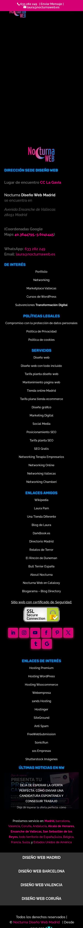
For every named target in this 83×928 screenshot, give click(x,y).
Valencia (14, 826)
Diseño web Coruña (41, 898)
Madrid (49, 821)
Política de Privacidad (41, 331)
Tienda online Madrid (41, 390)
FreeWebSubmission (41, 734)
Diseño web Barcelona (41, 871)
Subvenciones (41, 305)
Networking (41, 280)
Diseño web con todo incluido (41, 366)
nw (61, 767)
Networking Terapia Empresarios (41, 457)
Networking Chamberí (41, 482)
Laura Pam (41, 508)
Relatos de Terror (41, 550)
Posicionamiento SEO (41, 432)
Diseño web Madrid (41, 857)
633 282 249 (28, 4)
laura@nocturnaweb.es (35, 254)
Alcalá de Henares (61, 826)
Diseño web (41, 357)
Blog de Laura (41, 525)
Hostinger (41, 709)
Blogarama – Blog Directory (41, 591)
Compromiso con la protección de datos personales (41, 323)
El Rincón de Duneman (41, 558)
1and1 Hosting (41, 701)
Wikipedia (41, 500)
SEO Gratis (41, 448)
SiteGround (41, 717)
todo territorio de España (36, 837)
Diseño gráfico (41, 407)
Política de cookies (41, 340)
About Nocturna (41, 574)
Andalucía (40, 826)
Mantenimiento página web (41, 382)
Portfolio (41, 271)
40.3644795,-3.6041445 (34, 234)
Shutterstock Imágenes (41, 759)
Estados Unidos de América (52, 842)
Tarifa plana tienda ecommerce (41, 399)
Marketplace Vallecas (41, 288)
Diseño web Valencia (41, 885)
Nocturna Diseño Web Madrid (37, 922)
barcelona (63, 821)
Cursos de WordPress (41, 296)
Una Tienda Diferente (41, 516)
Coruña (26, 826)
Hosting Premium (41, 668)
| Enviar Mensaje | (51, 4)
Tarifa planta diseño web (41, 374)
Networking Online (41, 465)
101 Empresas (41, 751)
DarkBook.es (41, 533)
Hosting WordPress (41, 676)
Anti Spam (41, 726)
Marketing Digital (41, 415)
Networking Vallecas (41, 473)
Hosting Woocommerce (41, 684)
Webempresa (41, 693)
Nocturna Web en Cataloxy (41, 583)
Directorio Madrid (41, 541)
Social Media (41, 424)
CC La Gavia (50, 182)
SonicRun (41, 742)
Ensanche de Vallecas (26, 831)
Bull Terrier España (41, 566)
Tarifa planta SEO (41, 440)
